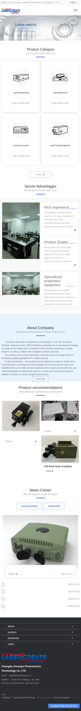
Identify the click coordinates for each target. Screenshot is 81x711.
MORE (13, 574)
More (41, 174)
